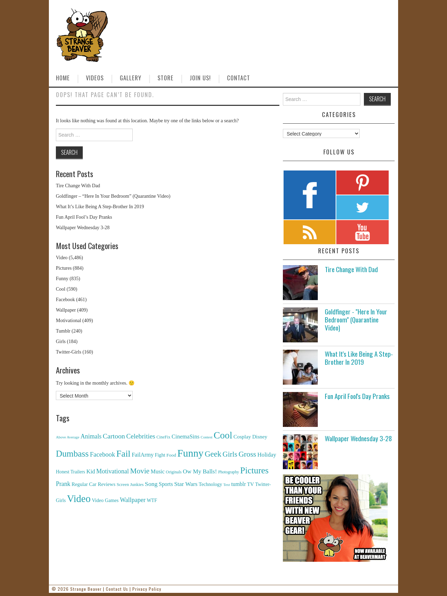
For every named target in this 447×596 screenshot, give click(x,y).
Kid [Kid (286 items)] (90, 471)
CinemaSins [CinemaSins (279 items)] (185, 436)
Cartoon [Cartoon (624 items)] (114, 436)
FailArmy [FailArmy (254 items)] (143, 455)
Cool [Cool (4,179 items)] (223, 435)
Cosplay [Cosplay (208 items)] (242, 436)
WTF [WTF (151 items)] (152, 500)
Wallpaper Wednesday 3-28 (83, 227)
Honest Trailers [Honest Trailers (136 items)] (70, 471)
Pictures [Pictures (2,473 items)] (254, 470)
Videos (95, 77)
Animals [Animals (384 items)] (90, 436)
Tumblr (63, 331)
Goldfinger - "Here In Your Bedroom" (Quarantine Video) (356, 319)
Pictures (64, 268)
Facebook (65, 299)
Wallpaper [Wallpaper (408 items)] (133, 499)
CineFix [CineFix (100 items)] (163, 437)
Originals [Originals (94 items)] (174, 472)
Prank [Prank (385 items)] (63, 483)
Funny (62, 278)
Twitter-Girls (68, 352)
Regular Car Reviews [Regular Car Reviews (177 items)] (93, 484)
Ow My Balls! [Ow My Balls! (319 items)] (200, 471)
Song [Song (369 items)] (151, 483)
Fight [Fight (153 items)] (160, 455)
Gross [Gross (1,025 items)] (247, 454)
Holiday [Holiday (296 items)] (266, 454)
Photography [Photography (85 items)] (228, 472)
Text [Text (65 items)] (227, 485)
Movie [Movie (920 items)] (139, 471)
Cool (60, 289)
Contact (238, 77)
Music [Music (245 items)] (157, 471)
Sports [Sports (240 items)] (166, 484)
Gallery (130, 77)
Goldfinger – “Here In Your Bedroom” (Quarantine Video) (113, 196)
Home (63, 77)
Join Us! (200, 77)
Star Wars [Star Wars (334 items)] (186, 484)
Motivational (68, 320)
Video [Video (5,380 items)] (79, 498)
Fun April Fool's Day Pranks (357, 396)
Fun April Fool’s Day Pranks (84, 217)
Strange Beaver (86, 589)
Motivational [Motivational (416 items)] (112, 471)
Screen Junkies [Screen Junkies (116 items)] (130, 484)
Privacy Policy (146, 589)
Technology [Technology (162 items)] (210, 484)
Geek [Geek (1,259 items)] (213, 454)
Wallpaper (66, 310)
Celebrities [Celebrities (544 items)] (140, 436)
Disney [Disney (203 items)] (259, 436)
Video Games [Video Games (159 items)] (105, 500)
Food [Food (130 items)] (171, 455)
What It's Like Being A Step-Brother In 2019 (359, 358)
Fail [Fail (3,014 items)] (123, 454)
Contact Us (117, 589)
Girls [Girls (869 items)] (229, 454)
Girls (61, 341)
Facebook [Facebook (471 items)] (102, 454)
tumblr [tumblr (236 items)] (238, 484)
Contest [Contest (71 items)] (207, 437)
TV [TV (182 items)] (250, 484)
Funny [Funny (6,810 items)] (190, 453)
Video (61, 257)
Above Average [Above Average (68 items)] (67, 437)
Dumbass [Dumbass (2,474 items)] (72, 453)
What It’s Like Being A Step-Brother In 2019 (100, 206)
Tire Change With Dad (78, 185)
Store (165, 77)
